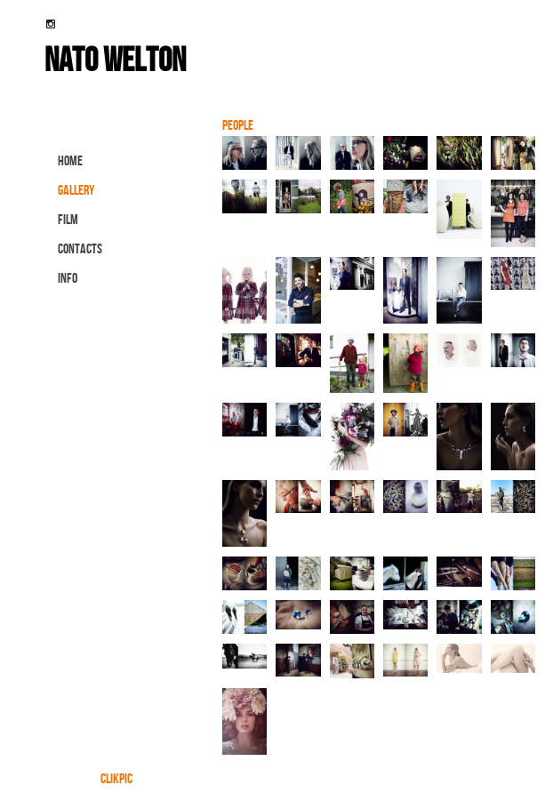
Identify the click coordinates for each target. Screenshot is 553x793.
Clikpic (116, 778)
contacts (80, 248)
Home (70, 160)
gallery (76, 189)
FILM (68, 219)
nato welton (115, 58)
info (67, 277)
